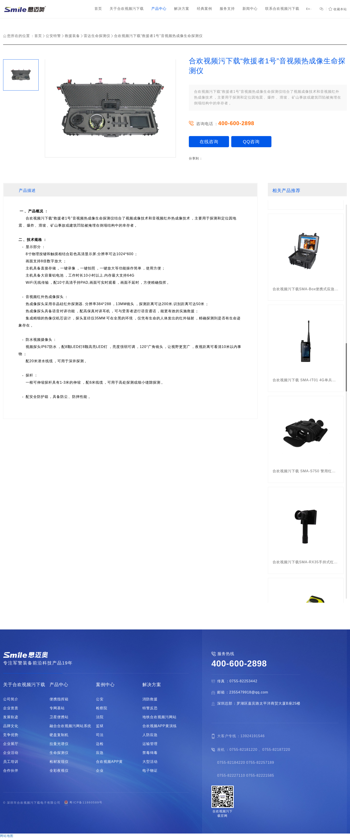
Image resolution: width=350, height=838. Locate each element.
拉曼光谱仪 (59, 744)
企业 (100, 770)
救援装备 (72, 36)
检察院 (101, 708)
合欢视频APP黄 (109, 762)
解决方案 (151, 684)
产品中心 (59, 684)
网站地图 (6, 836)
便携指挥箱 (59, 699)
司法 (100, 735)
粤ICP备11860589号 (83, 803)
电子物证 (150, 770)
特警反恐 (150, 708)
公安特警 (53, 36)
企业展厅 (10, 744)
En (309, 9)
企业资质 (10, 708)
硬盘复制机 (59, 735)
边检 (100, 744)
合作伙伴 (10, 770)
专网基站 (57, 708)
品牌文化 (10, 726)
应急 (100, 753)
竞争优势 (10, 735)
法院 (100, 717)
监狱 (100, 726)
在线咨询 (209, 141)
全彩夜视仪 (59, 770)
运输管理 (150, 744)
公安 (100, 699)
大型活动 (150, 762)
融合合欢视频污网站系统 (70, 726)
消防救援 (150, 699)
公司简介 (10, 699)
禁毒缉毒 (150, 753)
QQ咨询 (251, 141)
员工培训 (10, 762)
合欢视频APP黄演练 (159, 726)
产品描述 (27, 190)
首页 (38, 36)
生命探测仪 (59, 753)
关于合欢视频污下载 (24, 684)
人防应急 (150, 735)
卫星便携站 (59, 717)
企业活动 (10, 753)
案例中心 (105, 684)
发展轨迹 (10, 717)
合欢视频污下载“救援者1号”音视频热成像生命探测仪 (158, 36)
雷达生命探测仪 (97, 36)
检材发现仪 (59, 762)
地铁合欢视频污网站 (159, 717)
